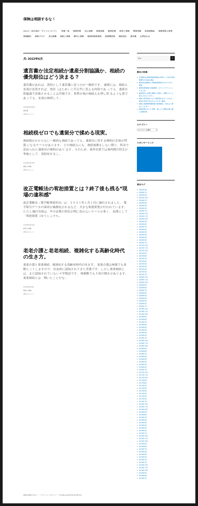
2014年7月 (143, 478)
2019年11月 (143, 311)
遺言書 (133, 36)
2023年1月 (143, 211)
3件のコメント (28, 170)
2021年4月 (143, 266)
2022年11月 (143, 216)
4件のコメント (28, 114)
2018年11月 (143, 343)
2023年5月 (143, 206)
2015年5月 (143, 454)
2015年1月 (143, 462)
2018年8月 (143, 351)
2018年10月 (143, 346)
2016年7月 (143, 417)
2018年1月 (143, 370)
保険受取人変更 (165, 31)
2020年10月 (143, 282)
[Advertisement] (150, 159)
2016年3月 (143, 428)
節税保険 (100, 31)
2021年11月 (143, 248)
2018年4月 (143, 362)
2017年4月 (143, 393)
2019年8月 (143, 319)
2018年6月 (143, 356)
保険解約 (27, 36)
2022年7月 (143, 227)
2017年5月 (143, 391)
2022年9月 (143, 221)
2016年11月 (143, 407)
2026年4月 (143, 190)
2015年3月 (143, 460)
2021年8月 (143, 256)
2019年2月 (143, 335)
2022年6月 (143, 229)
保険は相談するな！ (39, 19)
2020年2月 (143, 303)
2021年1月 (143, 274)
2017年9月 (143, 380)
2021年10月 (143, 251)
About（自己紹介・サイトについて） (40, 31)
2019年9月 (143, 317)
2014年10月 (143, 470)
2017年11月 (143, 375)
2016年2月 (143, 431)
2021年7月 (143, 258)
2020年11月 (143, 280)
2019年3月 (143, 333)
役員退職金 (150, 31)
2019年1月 (143, 338)
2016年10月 (143, 409)
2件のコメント (28, 232)
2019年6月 (143, 325)
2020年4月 (143, 298)
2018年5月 (143, 359)
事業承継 (137, 31)
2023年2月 (143, 208)
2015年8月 (143, 446)
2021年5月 (143, 264)
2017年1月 (143, 401)
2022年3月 (143, 237)
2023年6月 (143, 203)
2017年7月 (143, 386)
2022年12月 (143, 213)
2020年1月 (143, 306)
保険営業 (77, 31)
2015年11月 (143, 438)
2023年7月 (143, 200)
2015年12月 (143, 436)
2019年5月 (143, 327)
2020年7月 (143, 290)
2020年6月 (143, 293)
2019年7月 (143, 322)
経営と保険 (124, 31)
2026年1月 (143, 192)
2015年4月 (143, 457)
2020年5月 (143, 296)
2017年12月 (143, 372)
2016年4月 (143, 425)
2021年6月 (143, 261)
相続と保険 (65, 36)
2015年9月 (143, 444)
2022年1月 (143, 243)
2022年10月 (143, 219)
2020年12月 (143, 277)
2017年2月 (143, 399)
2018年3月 (143, 364)
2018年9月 (143, 348)
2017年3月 (143, 396)
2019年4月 (143, 330)
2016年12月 (143, 404)
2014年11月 (143, 468)
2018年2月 (143, 367)
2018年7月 (143, 354)
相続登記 (123, 36)
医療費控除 (110, 36)
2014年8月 (143, 476)
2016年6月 (143, 420)
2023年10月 (143, 198)
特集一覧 (65, 31)
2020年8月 (143, 288)
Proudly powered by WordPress (70, 495)
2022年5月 (143, 232)
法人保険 (89, 31)
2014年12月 (143, 465)
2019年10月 (143, 314)
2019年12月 (143, 309)
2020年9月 (143, 285)
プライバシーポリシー (48, 495)
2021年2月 (143, 272)
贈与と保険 (79, 36)
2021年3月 (143, 269)
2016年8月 (143, 415)
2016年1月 (143, 433)
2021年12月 (143, 245)
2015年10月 (143, 441)
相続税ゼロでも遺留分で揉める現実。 (66, 133)
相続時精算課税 (94, 36)
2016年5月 (143, 423)
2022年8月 (143, 224)
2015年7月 (143, 449)
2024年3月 (143, 195)
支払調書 (52, 36)
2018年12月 (143, 341)
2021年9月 (143, 253)
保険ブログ (40, 36)
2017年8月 (143, 383)
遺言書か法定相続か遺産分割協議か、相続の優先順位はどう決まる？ (74, 74)
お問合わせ (145, 36)
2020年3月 (143, 301)
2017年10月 (143, 378)
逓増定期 (112, 31)
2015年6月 (143, 452)
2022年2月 (143, 240)
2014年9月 (143, 473)
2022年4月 (143, 235)
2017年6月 (143, 388)
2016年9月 (143, 412)
